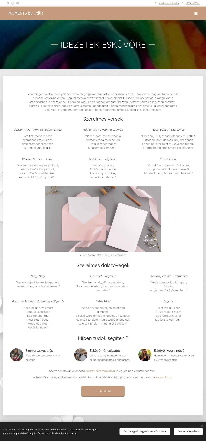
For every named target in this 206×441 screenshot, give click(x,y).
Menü (196, 13)
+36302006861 (192, 3)
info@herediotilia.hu (169, 3)
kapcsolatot (164, 377)
